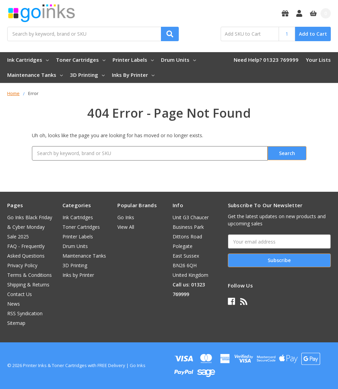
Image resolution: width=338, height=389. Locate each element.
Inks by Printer (133, 74)
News (13, 303)
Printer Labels (133, 59)
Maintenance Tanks (35, 74)
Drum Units (178, 59)
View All (125, 227)
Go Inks (125, 217)
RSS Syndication (25, 313)
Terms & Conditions (29, 275)
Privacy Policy (22, 265)
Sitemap (16, 323)
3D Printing (87, 74)
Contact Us (19, 294)
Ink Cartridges (28, 59)
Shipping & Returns (28, 284)
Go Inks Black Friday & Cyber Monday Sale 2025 (29, 227)
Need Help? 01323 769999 (266, 59)
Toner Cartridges (80, 59)
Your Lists (318, 59)
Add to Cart (313, 34)
